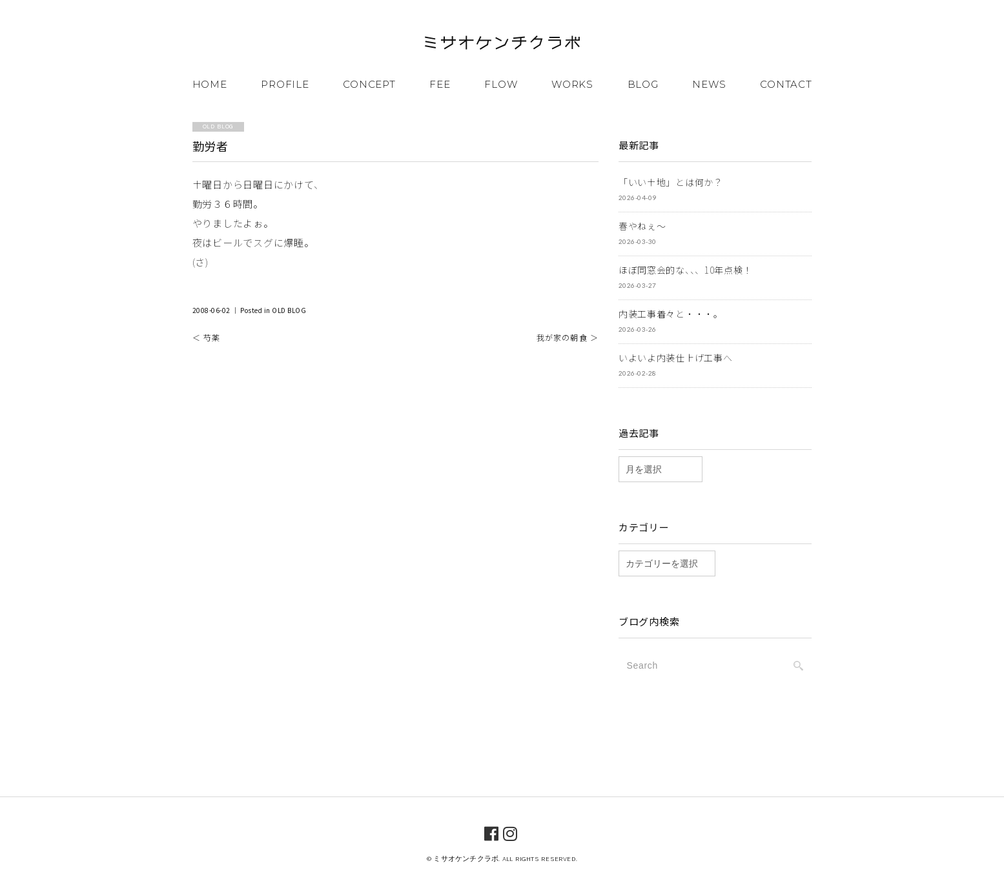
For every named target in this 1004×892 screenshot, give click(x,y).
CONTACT (786, 84)
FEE (439, 84)
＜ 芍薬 (206, 337)
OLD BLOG (289, 310)
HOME (209, 84)
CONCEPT (369, 84)
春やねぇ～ (642, 225)
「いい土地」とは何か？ (671, 182)
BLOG (643, 84)
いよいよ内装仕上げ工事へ (675, 357)
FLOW (500, 84)
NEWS (709, 84)
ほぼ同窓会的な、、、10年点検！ (685, 269)
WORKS (572, 84)
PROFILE (285, 84)
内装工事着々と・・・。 (671, 313)
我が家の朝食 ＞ (568, 337)
